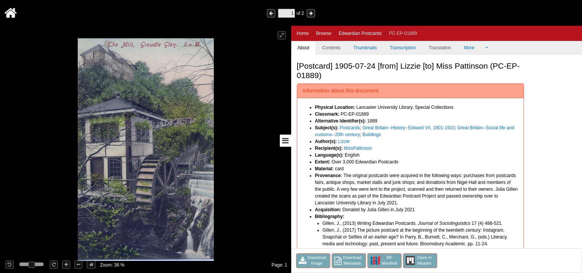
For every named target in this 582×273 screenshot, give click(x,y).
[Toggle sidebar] (285, 141)
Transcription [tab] (403, 47)
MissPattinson (358, 148)
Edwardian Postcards (360, 33)
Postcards (350, 127)
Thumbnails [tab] (365, 47)
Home (303, 33)
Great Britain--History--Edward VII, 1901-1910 (408, 127)
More (474, 47)
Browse (323, 33)
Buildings (371, 134)
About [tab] (303, 47)
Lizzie (344, 141)
